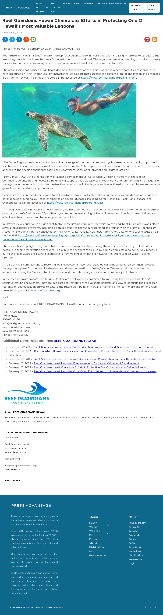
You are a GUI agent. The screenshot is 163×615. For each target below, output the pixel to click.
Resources (115, 3)
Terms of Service (134, 529)
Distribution (92, 3)
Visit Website (12, 470)
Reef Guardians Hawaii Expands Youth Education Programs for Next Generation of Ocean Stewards (94, 347)
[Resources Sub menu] (125, 4)
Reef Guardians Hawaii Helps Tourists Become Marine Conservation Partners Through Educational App (95, 359)
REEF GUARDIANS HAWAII (75, 341)
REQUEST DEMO (137, 8)
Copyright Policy (134, 537)
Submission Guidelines (135, 549)
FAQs (131, 543)
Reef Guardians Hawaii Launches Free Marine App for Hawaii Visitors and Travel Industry (86, 363)
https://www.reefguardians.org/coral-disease (75, 203)
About (78, 3)
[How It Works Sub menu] (47, 8)
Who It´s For (53, 8)
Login (131, 564)
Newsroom (135, 560)
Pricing (67, 3)
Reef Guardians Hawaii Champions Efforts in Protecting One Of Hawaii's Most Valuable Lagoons (91, 367)
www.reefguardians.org (45, 291)
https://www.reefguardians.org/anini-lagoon (108, 78)
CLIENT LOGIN (152, 8)
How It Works (40, 8)
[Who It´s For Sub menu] (59, 8)
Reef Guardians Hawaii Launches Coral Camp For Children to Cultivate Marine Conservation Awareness (95, 371)
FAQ (104, 3)
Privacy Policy (137, 523)
